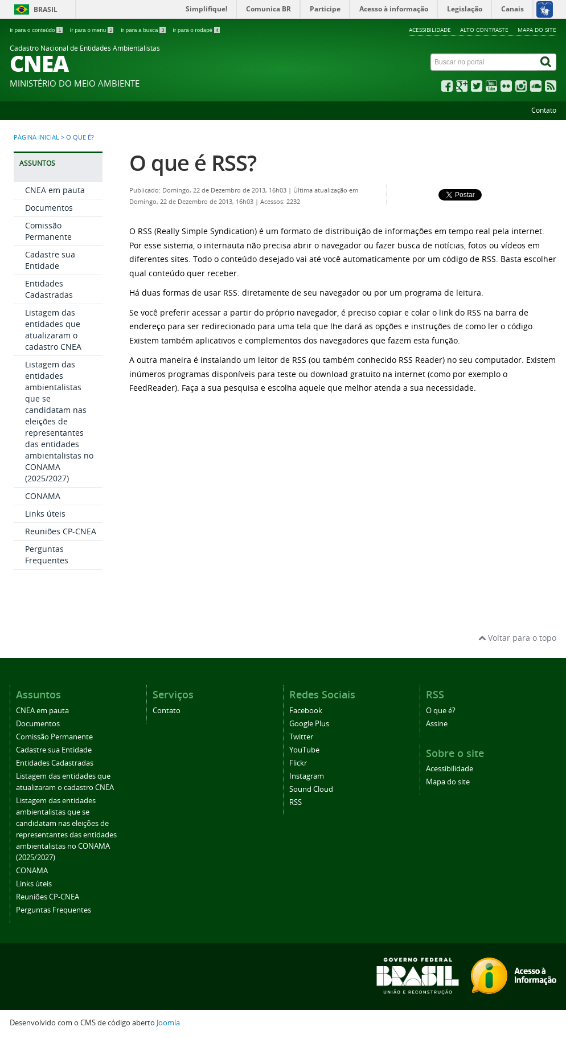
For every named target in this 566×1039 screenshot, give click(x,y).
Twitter (301, 737)
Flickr (298, 763)
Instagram (306, 776)
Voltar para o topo (517, 637)
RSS (295, 802)
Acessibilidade (430, 30)
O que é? (441, 710)
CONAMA (42, 495)
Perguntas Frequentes (46, 554)
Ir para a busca (144, 30)
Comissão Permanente (48, 231)
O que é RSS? (192, 162)
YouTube (304, 750)
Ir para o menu (92, 30)
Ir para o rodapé (196, 30)
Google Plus (309, 724)
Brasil (46, 9)
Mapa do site (537, 30)
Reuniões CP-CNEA (60, 531)
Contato (543, 110)
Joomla (168, 1023)
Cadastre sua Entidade (50, 260)
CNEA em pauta (55, 190)
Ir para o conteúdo (37, 30)
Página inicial (36, 137)
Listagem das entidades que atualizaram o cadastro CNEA (53, 329)
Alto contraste (484, 30)
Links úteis (45, 513)
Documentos (49, 207)
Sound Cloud (311, 789)
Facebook (305, 710)
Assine (437, 724)
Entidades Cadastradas (49, 289)
